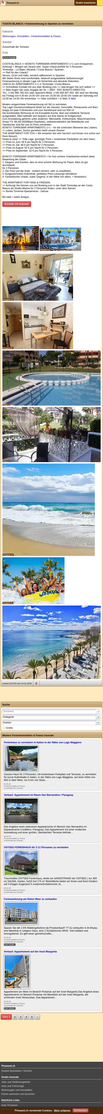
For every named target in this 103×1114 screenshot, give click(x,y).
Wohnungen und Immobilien (16, 1090)
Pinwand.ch (10, 3)
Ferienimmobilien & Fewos (46, 36)
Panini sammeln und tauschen (18, 1094)
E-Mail (72, 98)
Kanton (7, 722)
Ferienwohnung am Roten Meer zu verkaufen (30, 899)
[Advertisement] (51, 13)
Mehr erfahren (62, 1110)
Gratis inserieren (86, 2)
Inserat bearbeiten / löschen (16, 1070)
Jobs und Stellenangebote (15, 1082)
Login (100, 3)
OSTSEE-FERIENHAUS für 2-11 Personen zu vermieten (36, 847)
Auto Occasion (9, 1105)
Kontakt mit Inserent (17, 204)
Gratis (9, 727)
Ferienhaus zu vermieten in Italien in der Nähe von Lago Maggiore (42, 742)
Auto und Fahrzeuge (12, 1086)
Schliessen (80, 1110)
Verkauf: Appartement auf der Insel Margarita (30, 951)
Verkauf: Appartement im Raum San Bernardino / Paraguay (38, 795)
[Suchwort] (51, 711)
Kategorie (8, 717)
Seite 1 (6, 1017)
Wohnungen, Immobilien (15, 36)
